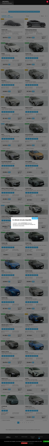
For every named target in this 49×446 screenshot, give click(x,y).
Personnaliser (31, 443)
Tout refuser (24, 443)
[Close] (47, 1)
